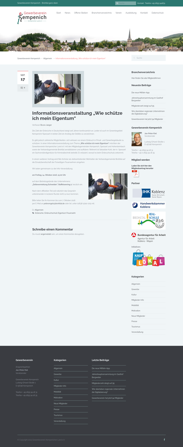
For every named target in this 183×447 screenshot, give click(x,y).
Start (58, 13)
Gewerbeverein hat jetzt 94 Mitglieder (147, 119)
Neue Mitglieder (138, 316)
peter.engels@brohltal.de (54, 203)
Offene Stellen (81, 13)
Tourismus (135, 327)
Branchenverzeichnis (102, 13)
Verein (118, 13)
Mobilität (135, 305)
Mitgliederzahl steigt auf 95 (142, 106)
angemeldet (46, 234)
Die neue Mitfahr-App (140, 93)
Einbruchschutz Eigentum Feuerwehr (60, 213)
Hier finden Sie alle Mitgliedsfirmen (146, 78)
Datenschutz (158, 13)
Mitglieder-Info (137, 300)
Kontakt (144, 13)
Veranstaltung (137, 332)
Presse (134, 321)
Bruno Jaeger (46, 125)
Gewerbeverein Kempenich (28, 58)
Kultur (134, 295)
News (67, 13)
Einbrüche (39, 213)
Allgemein (47, 58)
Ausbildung (131, 13)
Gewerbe (135, 289)
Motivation (135, 311)
